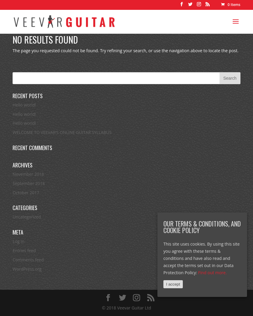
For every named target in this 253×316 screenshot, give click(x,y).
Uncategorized (27, 217)
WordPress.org (27, 269)
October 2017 (26, 192)
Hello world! (24, 105)
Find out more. (212, 272)
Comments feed (28, 260)
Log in (18, 241)
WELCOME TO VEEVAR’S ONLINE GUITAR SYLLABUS (62, 132)
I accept (173, 284)
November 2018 (28, 174)
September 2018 (29, 183)
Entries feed (24, 250)
